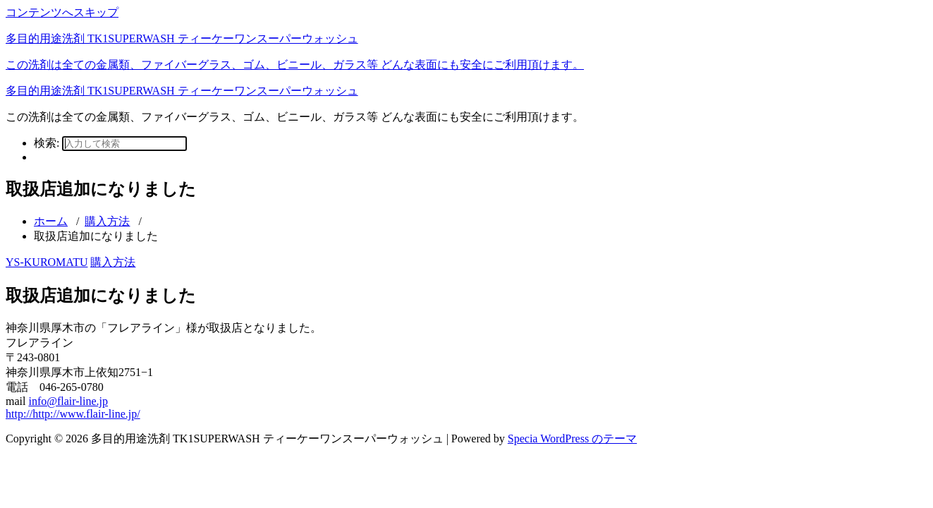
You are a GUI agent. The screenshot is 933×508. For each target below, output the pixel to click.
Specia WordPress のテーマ (572, 439)
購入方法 (107, 221)
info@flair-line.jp (68, 401)
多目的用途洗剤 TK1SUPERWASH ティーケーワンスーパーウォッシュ (182, 91)
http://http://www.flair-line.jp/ (73, 414)
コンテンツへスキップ (62, 12)
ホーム (51, 221)
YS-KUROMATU (46, 262)
